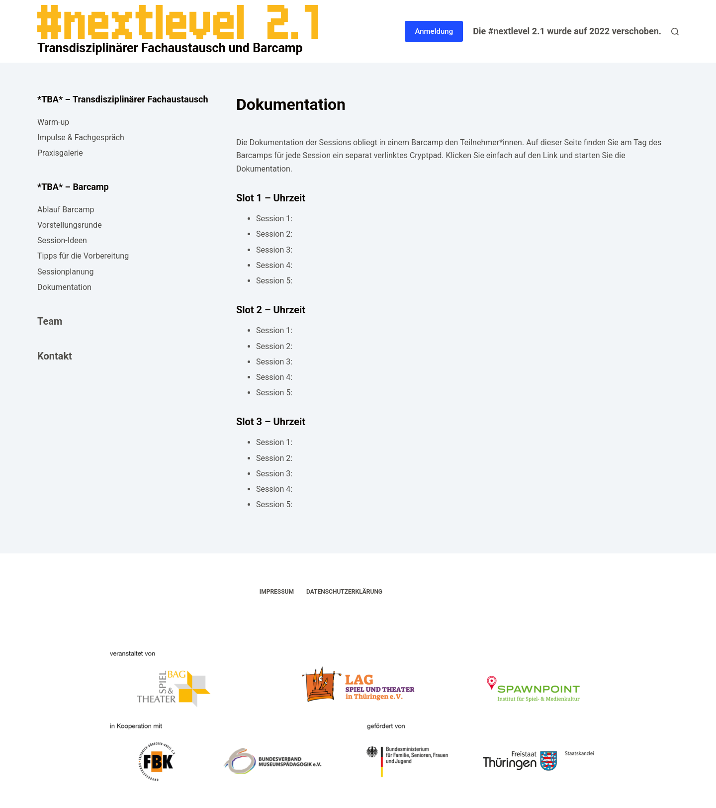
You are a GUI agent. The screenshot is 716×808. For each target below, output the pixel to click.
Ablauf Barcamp (65, 209)
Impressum (277, 591)
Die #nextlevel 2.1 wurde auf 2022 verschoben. (567, 31)
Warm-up (53, 122)
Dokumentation (64, 287)
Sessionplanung (65, 271)
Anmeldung (434, 31)
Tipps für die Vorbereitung (83, 256)
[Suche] (675, 31)
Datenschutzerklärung (344, 591)
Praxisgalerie (60, 153)
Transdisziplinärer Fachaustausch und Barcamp (170, 48)
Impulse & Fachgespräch (80, 137)
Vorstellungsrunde (69, 225)
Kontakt (54, 356)
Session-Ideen (62, 240)
